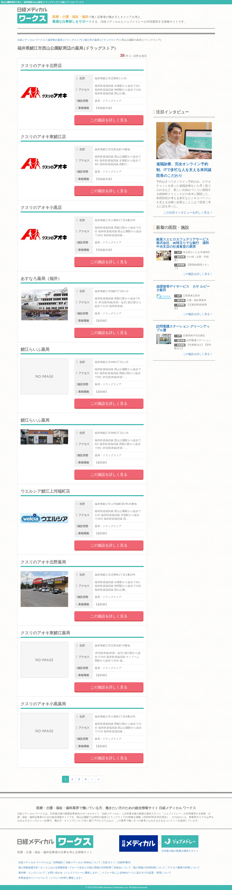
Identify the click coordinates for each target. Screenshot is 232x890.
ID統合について (122, 867)
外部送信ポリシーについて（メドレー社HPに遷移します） (51, 877)
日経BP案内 (124, 862)
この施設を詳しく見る (108, 120)
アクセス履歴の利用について (184, 867)
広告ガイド (109, 862)
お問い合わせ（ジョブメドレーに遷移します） (74, 872)
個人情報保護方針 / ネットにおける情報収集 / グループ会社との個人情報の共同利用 (64, 867)
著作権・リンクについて (31, 872)
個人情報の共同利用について (149, 867)
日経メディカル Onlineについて (82, 862)
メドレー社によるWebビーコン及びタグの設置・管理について (136, 872)
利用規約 (58, 862)
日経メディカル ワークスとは (34, 862)
